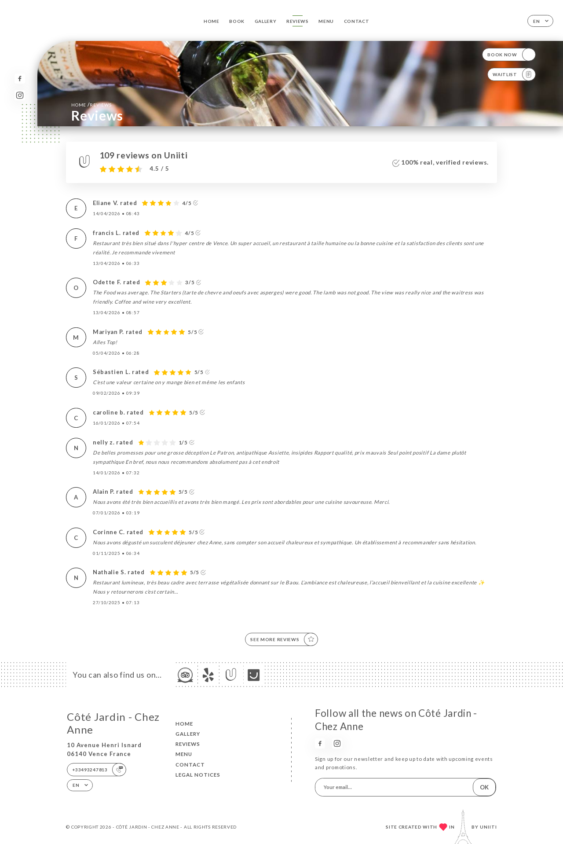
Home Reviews (91, 104)
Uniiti (488, 826)
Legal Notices (197, 775)
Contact (356, 21)
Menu (326, 21)
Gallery (266, 21)
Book (237, 21)
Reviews (297, 21)
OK (484, 787)
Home (211, 21)
